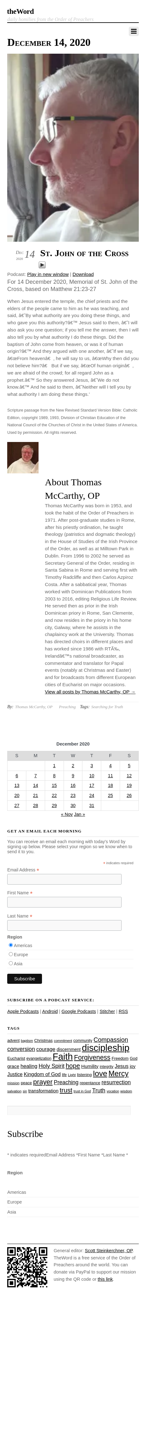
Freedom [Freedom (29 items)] (120, 1058)
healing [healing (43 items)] (29, 1066)
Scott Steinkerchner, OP (109, 1250)
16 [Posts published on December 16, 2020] (73, 785)
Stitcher (107, 1011)
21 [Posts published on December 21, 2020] (35, 795)
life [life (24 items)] (64, 1075)
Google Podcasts (78, 1011)
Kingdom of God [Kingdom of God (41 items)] (42, 1074)
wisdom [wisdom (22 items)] (126, 1091)
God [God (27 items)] (133, 1058)
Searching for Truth (107, 706)
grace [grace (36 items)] (13, 1066)
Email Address (23, 870)
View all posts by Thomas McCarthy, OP (90, 691)
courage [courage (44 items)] (45, 1049)
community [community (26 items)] (82, 1040)
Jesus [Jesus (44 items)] (121, 1066)
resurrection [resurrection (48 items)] (116, 1082)
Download (83, 274)
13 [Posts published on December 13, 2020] (16, 785)
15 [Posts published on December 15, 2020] (54, 785)
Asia (18, 963)
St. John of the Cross (84, 253)
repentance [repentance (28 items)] (90, 1082)
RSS (123, 1011)
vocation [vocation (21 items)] (113, 1091)
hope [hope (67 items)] (73, 1065)
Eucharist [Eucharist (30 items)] (16, 1058)
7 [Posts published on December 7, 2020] (35, 775)
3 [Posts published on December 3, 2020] (92, 765)
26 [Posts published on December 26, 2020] (129, 795)
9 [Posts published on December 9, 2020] (73, 775)
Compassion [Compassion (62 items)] (110, 1039)
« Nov (67, 814)
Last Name (19, 916)
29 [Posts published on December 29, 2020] (54, 805)
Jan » (79, 814)
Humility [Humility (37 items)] (89, 1066)
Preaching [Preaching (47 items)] (66, 1082)
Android (50, 1011)
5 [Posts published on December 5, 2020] (129, 765)
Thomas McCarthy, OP (33, 706)
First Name (20, 893)
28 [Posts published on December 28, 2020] (35, 805)
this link (105, 1279)
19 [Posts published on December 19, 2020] (129, 785)
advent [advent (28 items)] (13, 1040)
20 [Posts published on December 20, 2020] (16, 795)
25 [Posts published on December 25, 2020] (110, 795)
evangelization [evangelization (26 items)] (38, 1058)
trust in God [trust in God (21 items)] (82, 1091)
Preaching (67, 706)
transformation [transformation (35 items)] (43, 1090)
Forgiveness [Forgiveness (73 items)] (92, 1057)
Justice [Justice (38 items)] (15, 1074)
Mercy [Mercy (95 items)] (118, 1073)
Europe (21, 954)
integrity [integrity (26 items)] (106, 1066)
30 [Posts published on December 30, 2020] (73, 805)
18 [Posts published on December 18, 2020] (110, 785)
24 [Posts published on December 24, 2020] (91, 795)
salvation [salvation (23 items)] (14, 1091)
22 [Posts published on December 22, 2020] (54, 795)
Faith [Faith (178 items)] (63, 1057)
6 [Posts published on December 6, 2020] (17, 775)
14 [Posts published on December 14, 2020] (35, 785)
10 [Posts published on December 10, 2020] (91, 775)
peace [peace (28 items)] (26, 1082)
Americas (23, 945)
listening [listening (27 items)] (84, 1074)
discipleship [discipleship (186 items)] (105, 1047)
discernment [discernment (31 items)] (69, 1049)
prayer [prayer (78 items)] (43, 1082)
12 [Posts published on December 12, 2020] (129, 775)
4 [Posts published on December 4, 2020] (110, 765)
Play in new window (48, 274)
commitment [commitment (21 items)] (63, 1040)
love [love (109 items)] (100, 1073)
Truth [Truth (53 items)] (98, 1090)
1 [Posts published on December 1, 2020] (54, 765)
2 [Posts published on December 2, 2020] (73, 765)
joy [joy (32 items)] (132, 1066)
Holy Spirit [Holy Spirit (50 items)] (51, 1066)
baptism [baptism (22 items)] (27, 1040)
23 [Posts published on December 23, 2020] (73, 795)
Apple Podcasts (23, 1011)
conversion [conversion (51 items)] (21, 1049)
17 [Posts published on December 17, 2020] (91, 785)
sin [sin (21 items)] (25, 1091)
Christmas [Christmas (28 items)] (43, 1040)
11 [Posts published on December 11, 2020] (110, 775)
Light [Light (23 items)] (72, 1075)
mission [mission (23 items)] (13, 1083)
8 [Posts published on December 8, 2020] (54, 775)
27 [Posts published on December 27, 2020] (16, 805)
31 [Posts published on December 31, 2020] (91, 805)
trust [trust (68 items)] (66, 1090)
